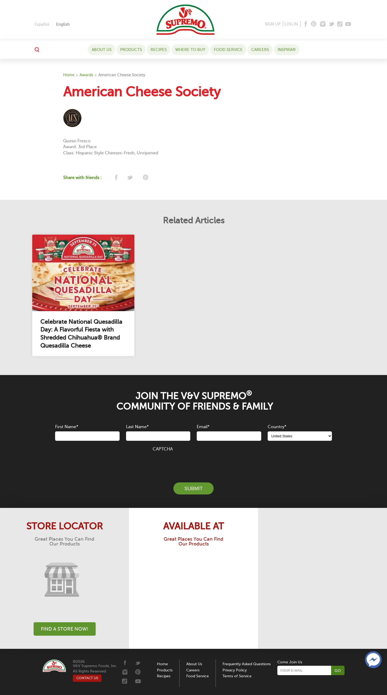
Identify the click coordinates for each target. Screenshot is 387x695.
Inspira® (287, 50)
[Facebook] (305, 24)
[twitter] (130, 177)
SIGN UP (272, 24)
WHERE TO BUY (190, 50)
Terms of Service (237, 676)
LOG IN (291, 24)
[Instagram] (323, 24)
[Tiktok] (340, 24)
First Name (66, 426)
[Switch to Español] (41, 24)
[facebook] (115, 177)
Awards (86, 75)
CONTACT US (87, 678)
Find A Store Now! (64, 629)
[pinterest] (145, 177)
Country (277, 426)
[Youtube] (348, 24)
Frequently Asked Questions (247, 664)
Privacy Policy (235, 670)
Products (131, 50)
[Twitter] (332, 24)
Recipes (158, 50)
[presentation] (193, 463)
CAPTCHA (163, 449)
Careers (260, 50)
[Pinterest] (313, 24)
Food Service (228, 50)
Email (203, 426)
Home (68, 75)
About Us (102, 50)
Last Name (137, 426)
